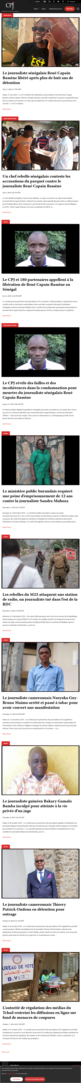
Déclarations (7, 15)
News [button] (36, 9)
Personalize (16, 1079)
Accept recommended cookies (35, 1079)
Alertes (6, 433)
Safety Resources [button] (55, 9)
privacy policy (11, 1074)
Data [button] (43, 9)
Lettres (6, 222)
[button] (77, 1)
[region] (40, 1074)
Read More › (7, 109)
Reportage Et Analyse (10, 118)
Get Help (70, 9)
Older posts (5, 1052)
